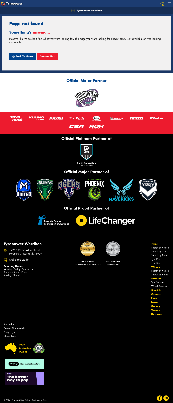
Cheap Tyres (10, 336)
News (154, 302)
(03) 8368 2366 (19, 259)
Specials (156, 290)
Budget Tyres (10, 332)
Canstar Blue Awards (14, 328)
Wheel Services (159, 286)
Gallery (155, 306)
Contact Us (47, 56)
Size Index (9, 324)
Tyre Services (157, 282)
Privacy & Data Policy (21, 400)
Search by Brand (159, 255)
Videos (155, 310)
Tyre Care (156, 259)
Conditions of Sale (39, 400)
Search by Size (158, 251)
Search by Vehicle (160, 247)
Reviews (156, 314)
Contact (156, 294)
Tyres (154, 243)
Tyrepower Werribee (86, 10)
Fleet (154, 298)
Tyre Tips (155, 263)
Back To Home (22, 56)
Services (156, 278)
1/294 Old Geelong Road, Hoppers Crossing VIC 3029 (25, 252)
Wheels (155, 267)
